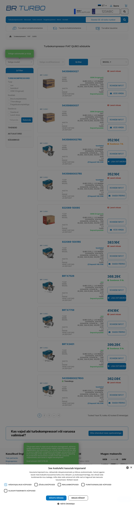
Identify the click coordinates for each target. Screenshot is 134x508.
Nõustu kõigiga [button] (56, 498)
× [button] (131, 468)
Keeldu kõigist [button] (78, 498)
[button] (67, 503)
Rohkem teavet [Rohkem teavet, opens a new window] (72, 480)
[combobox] (127, 467)
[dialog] (67, 486)
